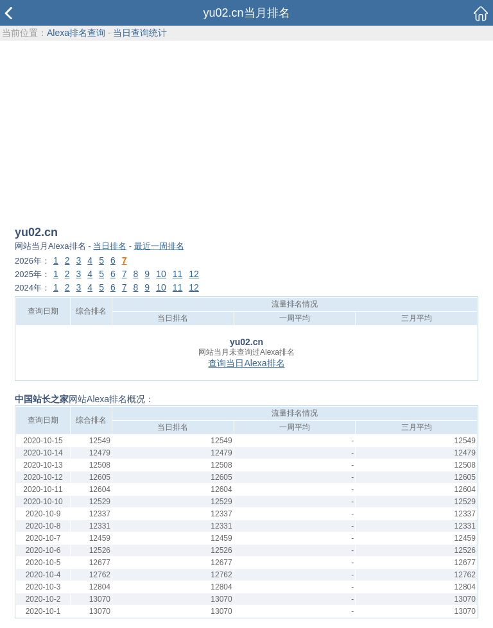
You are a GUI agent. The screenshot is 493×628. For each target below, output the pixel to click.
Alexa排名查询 (76, 33)
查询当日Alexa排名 (246, 363)
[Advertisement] (246, 134)
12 (194, 274)
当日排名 (109, 246)
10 (161, 274)
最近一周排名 (159, 246)
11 (178, 274)
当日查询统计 (140, 33)
